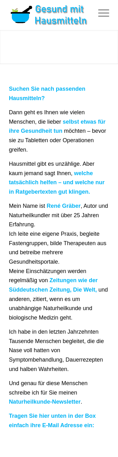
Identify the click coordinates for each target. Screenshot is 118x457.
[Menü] (100, 12)
